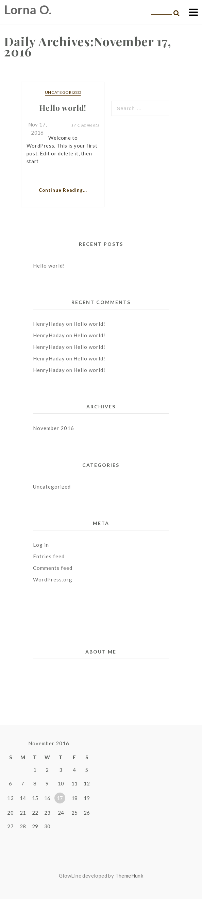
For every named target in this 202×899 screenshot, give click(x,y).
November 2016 (53, 428)
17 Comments (85, 125)
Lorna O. (28, 9)
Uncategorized (63, 92)
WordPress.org (52, 579)
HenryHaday (49, 324)
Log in (41, 545)
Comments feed (52, 568)
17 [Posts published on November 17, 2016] (60, 798)
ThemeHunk (129, 875)
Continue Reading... (63, 190)
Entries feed (49, 556)
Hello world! (49, 265)
